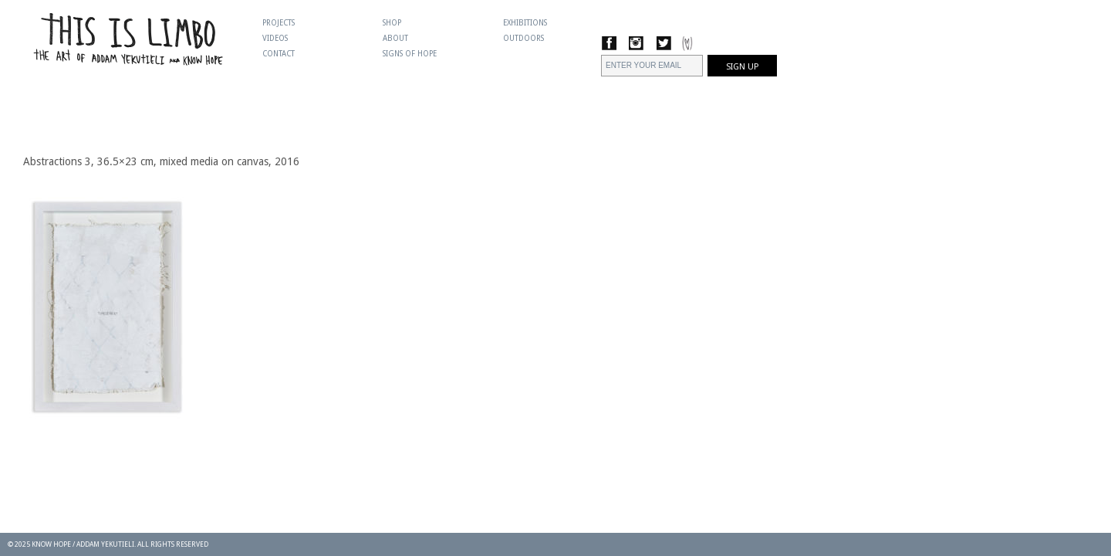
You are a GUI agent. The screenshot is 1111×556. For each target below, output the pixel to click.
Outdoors (523, 38)
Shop (392, 23)
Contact (278, 53)
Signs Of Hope (410, 53)
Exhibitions (525, 23)
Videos (275, 38)
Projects (278, 23)
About (395, 38)
